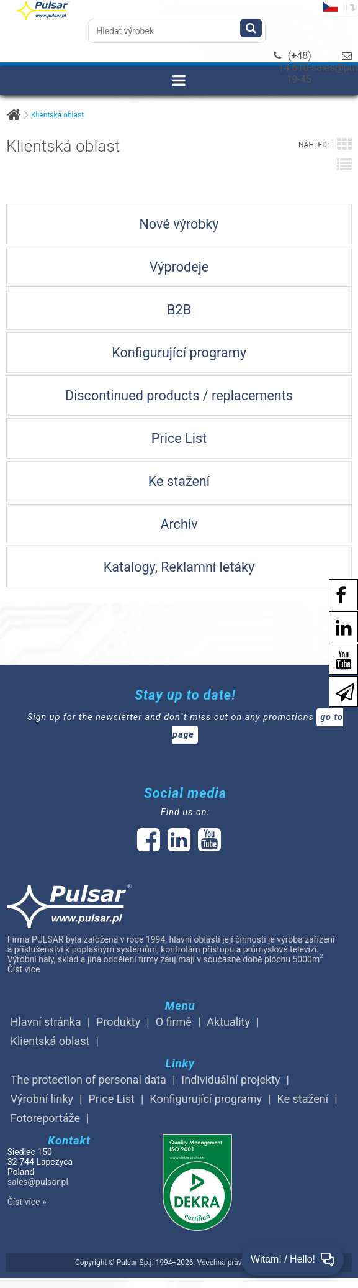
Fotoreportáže (45, 1118)
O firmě (174, 1021)
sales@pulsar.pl (37, 1182)
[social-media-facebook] (149, 846)
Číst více (23, 969)
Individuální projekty (230, 1079)
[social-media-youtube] (337, 658)
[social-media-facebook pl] (334, 593)
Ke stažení (302, 1098)
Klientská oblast (57, 115)
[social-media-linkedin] (337, 626)
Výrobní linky (42, 1098)
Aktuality (228, 1021)
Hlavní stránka (46, 1021)
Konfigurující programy (206, 1098)
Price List (111, 1098)
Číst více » (27, 1202)
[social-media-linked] (178, 846)
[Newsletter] (338, 690)
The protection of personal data (88, 1079)
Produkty (118, 1021)
